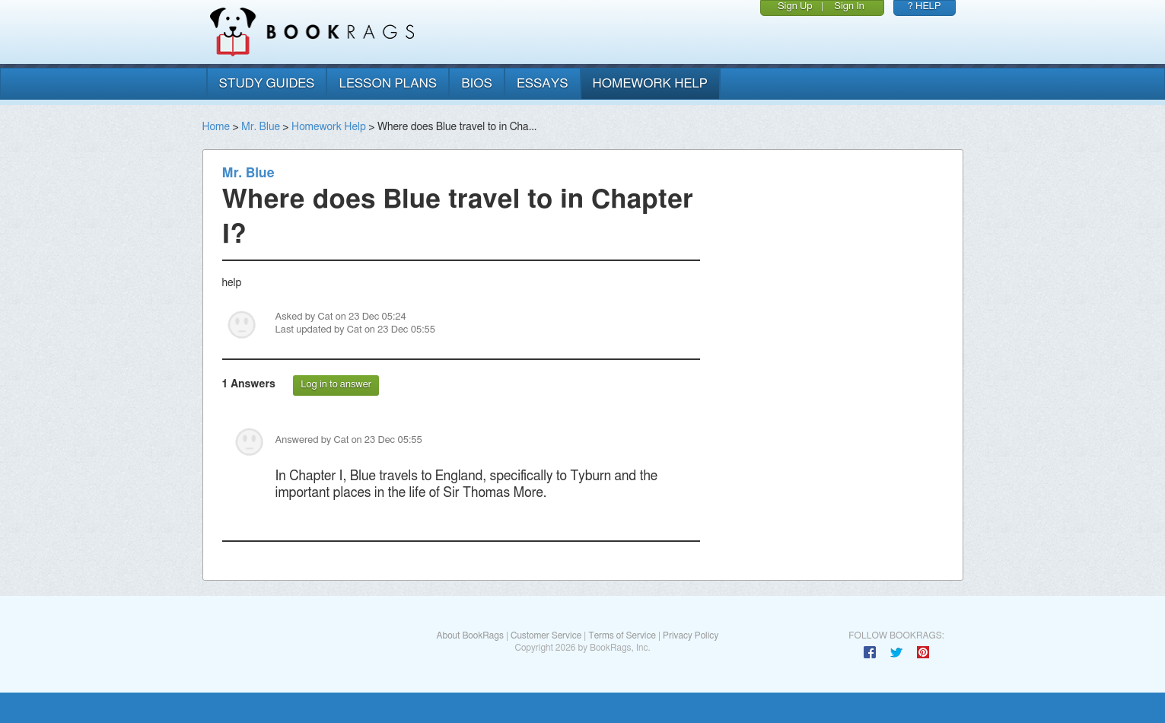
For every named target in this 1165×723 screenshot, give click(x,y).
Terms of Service (622, 635)
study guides (267, 83)
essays (542, 83)
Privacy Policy (690, 635)
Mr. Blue (260, 127)
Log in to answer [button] (336, 385)
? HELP (924, 6)
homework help (650, 83)
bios (476, 83)
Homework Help (328, 127)
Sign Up (795, 6)
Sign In (849, 6)
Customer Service (546, 635)
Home (216, 127)
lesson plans (388, 83)
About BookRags (469, 635)
